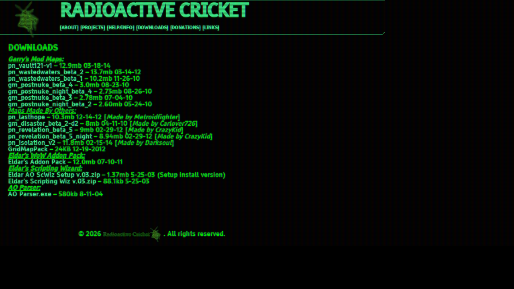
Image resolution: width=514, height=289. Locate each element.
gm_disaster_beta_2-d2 (43, 124)
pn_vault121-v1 (30, 66)
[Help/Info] (120, 28)
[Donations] (185, 28)
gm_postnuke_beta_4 (40, 85)
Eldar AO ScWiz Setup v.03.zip (54, 175)
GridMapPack (28, 150)
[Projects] (92, 28)
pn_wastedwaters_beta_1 (45, 79)
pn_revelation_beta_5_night (50, 137)
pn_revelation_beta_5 (40, 130)
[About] (68, 28)
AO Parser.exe (29, 194)
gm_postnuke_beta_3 (40, 98)
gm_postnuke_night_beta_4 (50, 92)
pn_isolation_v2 (31, 143)
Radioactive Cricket (153, 12)
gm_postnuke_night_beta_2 (50, 105)
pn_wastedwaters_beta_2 (46, 72)
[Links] (210, 28)
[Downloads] (152, 28)
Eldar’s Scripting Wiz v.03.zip (52, 182)
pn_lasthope (26, 117)
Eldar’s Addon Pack (37, 162)
